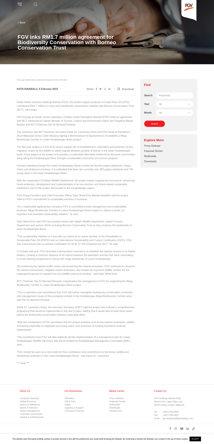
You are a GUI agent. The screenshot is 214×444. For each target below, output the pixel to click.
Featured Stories (153, 151)
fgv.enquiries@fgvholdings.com (178, 418)
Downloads (150, 161)
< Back (21, 22)
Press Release (152, 145)
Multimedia (150, 156)
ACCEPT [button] (195, 439)
